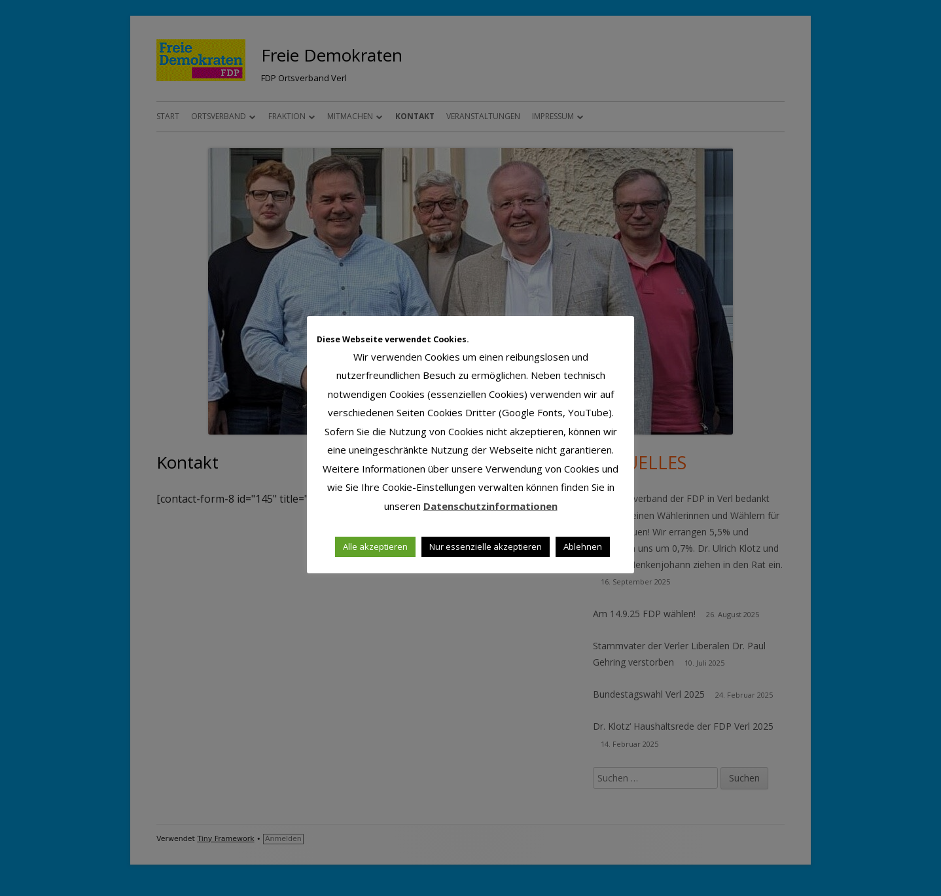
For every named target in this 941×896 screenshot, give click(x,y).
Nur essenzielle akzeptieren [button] (485, 546)
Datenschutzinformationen (490, 505)
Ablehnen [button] (582, 546)
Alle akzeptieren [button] (375, 546)
